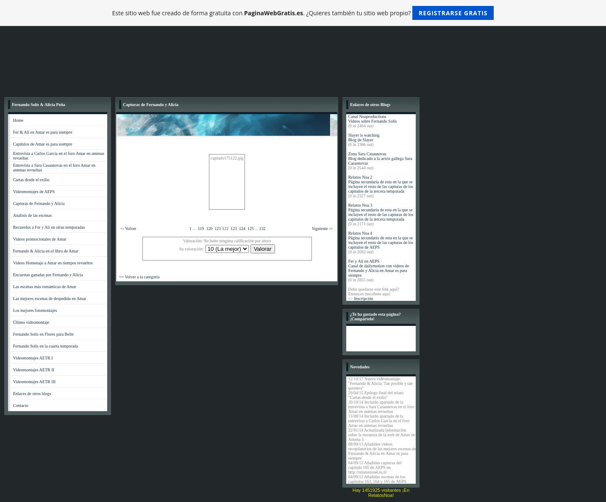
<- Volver (128, 228)
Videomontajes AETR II (33, 369)
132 (262, 228)
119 (201, 228)
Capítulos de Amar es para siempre (42, 144)
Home (18, 120)
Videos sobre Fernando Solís (372, 121)
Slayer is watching (364, 135)
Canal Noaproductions (367, 116)
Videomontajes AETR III (34, 381)
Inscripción (363, 298)
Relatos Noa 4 (360, 233)
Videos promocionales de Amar (40, 239)
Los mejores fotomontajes (35, 310)
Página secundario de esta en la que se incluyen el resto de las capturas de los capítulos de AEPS (381, 243)
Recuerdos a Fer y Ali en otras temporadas (49, 227)
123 (234, 228)
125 (250, 228)
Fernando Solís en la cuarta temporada (45, 346)
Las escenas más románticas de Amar (44, 286)
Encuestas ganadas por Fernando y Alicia (48, 274)
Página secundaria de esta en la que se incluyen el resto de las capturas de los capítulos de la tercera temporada (381, 186)
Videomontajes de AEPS (34, 191)
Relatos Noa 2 (360, 177)
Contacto (20, 405)
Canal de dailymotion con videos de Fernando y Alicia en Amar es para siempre (378, 271)
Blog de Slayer (360, 139)
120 (209, 228)
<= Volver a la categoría (139, 277)
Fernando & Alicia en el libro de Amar (45, 251)
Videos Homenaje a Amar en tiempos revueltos (53, 263)
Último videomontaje (31, 322)
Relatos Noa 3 (360, 205)
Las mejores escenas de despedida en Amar (49, 298)
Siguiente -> (322, 228)
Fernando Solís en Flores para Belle (43, 334)
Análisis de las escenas (32, 215)
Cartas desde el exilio (31, 179)
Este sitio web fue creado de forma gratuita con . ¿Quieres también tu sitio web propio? (303, 13)
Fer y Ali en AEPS (364, 261)
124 (242, 228)
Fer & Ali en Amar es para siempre (42, 132)
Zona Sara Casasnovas (367, 153)
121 (217, 228)
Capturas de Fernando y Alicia (39, 203)
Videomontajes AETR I (33, 358)
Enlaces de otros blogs (32, 393)
